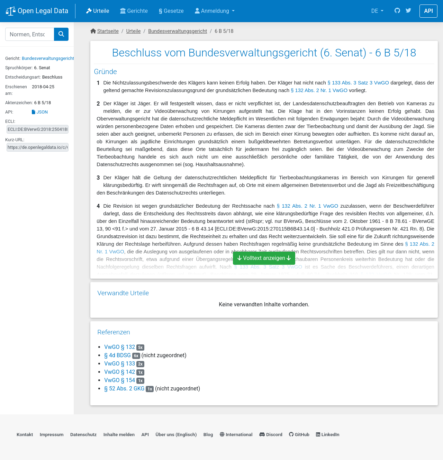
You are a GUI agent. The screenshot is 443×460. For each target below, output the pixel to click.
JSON (40, 112)
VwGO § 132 (120, 347)
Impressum (52, 434)
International (236, 434)
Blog (208, 434)
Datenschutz (83, 434)
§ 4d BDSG (117, 355)
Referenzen (113, 332)
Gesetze (171, 11)
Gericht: (12, 58)
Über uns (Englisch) (176, 434)
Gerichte (134, 11)
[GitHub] (397, 11)
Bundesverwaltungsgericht (48, 58)
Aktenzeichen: (19, 102)
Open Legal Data (37, 11)
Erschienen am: (16, 90)
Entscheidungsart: (23, 77)
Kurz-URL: (14, 139)
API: (9, 112)
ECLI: (10, 121)
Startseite (108, 31)
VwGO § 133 (120, 363)
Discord (270, 434)
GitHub (299, 434)
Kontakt (25, 434)
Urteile (97, 11)
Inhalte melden (119, 434)
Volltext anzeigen (264, 258)
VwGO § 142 (120, 372)
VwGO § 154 (120, 380)
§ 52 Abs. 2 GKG (124, 388)
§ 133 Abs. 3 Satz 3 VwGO (358, 82)
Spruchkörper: (19, 67)
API (428, 11)
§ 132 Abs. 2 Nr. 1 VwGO (319, 90)
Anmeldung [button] (212, 11)
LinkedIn (327, 434)
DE (375, 11)
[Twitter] (408, 11)
